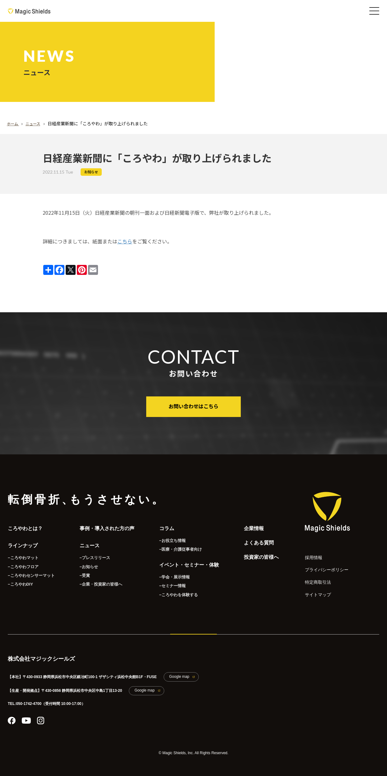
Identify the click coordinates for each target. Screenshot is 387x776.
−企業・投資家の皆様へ (95, 580)
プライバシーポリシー (320, 566)
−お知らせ (84, 562)
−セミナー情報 (168, 582)
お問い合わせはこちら (193, 406)
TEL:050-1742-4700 (24, 696)
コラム (163, 526)
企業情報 (250, 526)
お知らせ (91, 172)
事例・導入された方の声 (103, 526)
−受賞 (81, 571)
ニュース (86, 542)
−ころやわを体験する (173, 591)
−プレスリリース (90, 553)
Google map (176, 671)
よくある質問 (255, 542)
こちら (124, 241)
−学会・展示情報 (170, 573)
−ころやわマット (22, 553)
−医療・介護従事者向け (175, 546)
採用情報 (311, 555)
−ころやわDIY (19, 580)
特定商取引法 (314, 576)
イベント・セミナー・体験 (185, 561)
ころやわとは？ (25, 526)
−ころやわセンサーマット (29, 571)
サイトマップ (314, 587)
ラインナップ (23, 542)
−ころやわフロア (22, 562)
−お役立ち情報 (168, 537)
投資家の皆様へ (257, 558)
